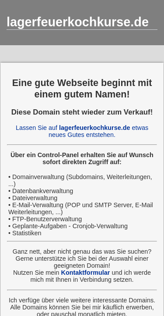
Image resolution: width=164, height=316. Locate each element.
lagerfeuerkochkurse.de (78, 22)
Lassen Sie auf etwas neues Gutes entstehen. (82, 131)
